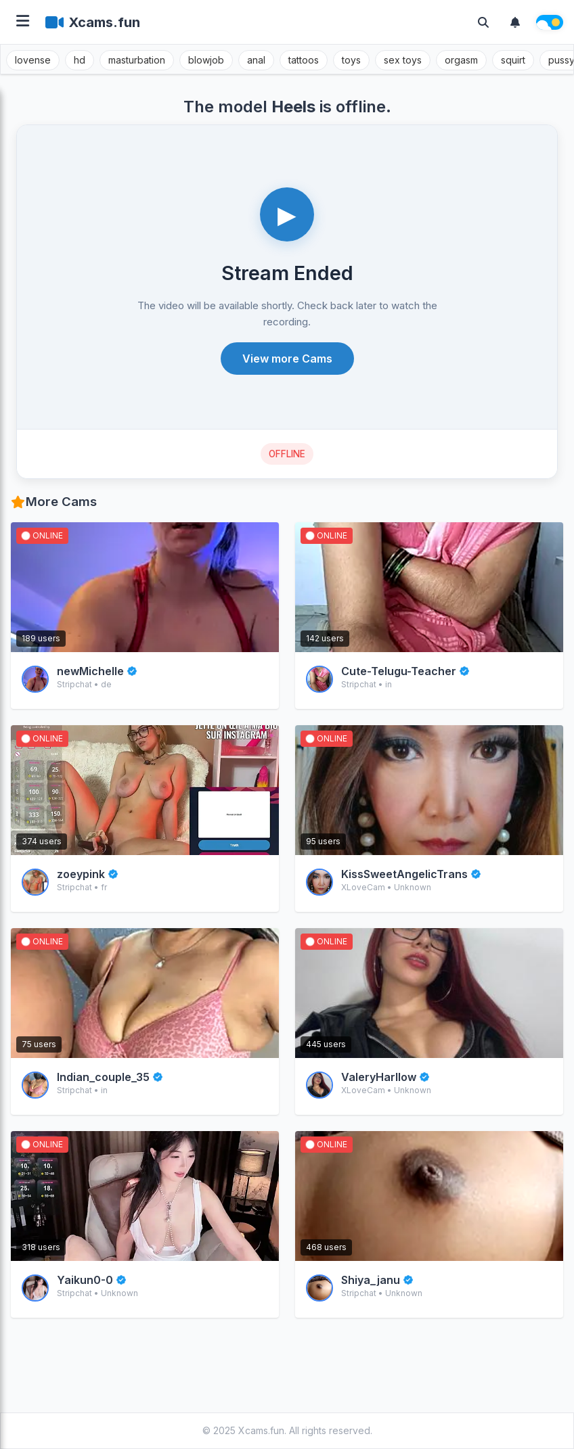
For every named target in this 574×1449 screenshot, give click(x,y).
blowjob (206, 60)
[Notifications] (515, 22)
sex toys (403, 60)
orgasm (461, 60)
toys (351, 60)
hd (79, 60)
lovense (33, 60)
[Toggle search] (483, 22)
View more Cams (287, 358)
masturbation (136, 60)
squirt (513, 60)
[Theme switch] (549, 22)
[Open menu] (23, 22)
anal (256, 60)
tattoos (303, 60)
